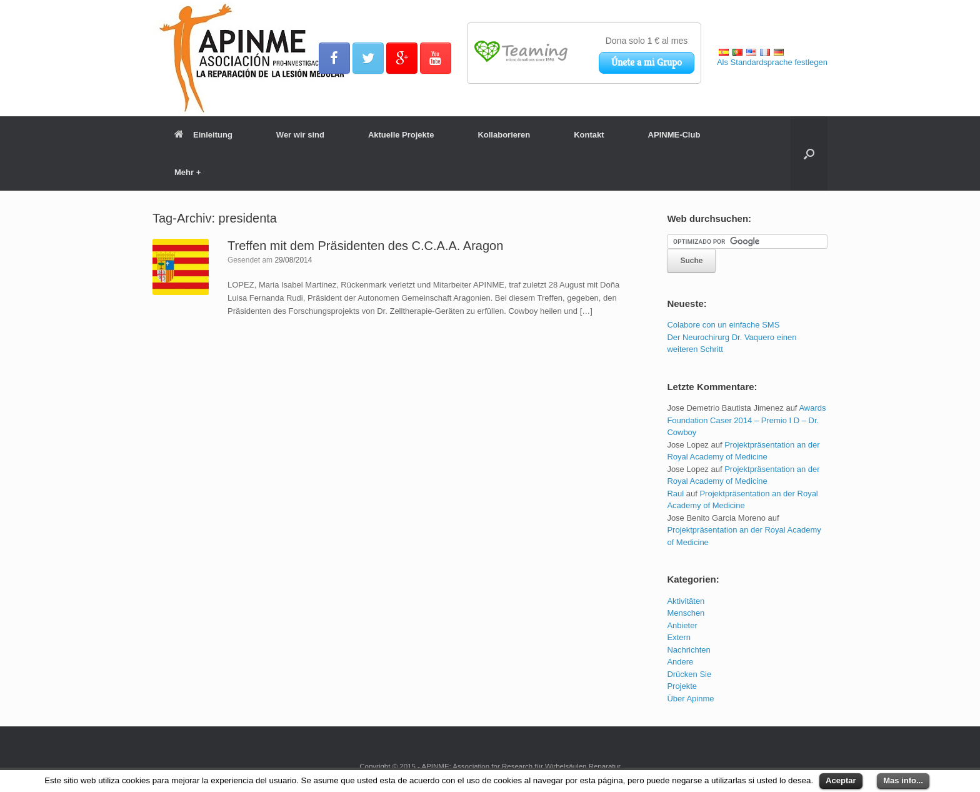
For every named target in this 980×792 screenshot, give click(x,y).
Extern (679, 637)
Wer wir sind (300, 134)
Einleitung (203, 134)
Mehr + (187, 172)
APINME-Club (674, 134)
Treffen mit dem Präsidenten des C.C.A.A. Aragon (365, 246)
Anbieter (682, 625)
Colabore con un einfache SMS (723, 324)
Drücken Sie (689, 674)
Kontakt (589, 134)
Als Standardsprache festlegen (772, 62)
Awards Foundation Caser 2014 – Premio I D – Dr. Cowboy (746, 420)
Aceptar (841, 780)
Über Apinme (690, 698)
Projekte (682, 686)
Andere (680, 661)
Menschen (685, 613)
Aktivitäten (685, 601)
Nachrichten (688, 649)
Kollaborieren (504, 134)
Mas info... (903, 780)
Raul (675, 493)
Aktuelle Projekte (401, 134)
